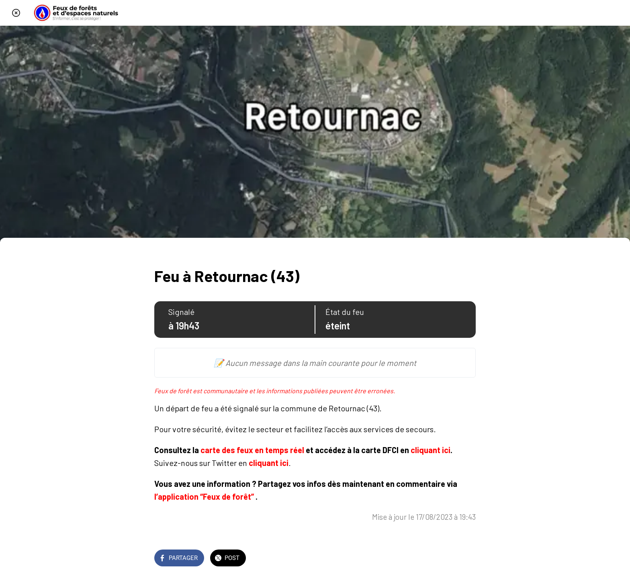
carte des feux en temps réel (252, 450)
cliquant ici (430, 450)
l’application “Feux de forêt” (204, 496)
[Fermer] (16, 13)
